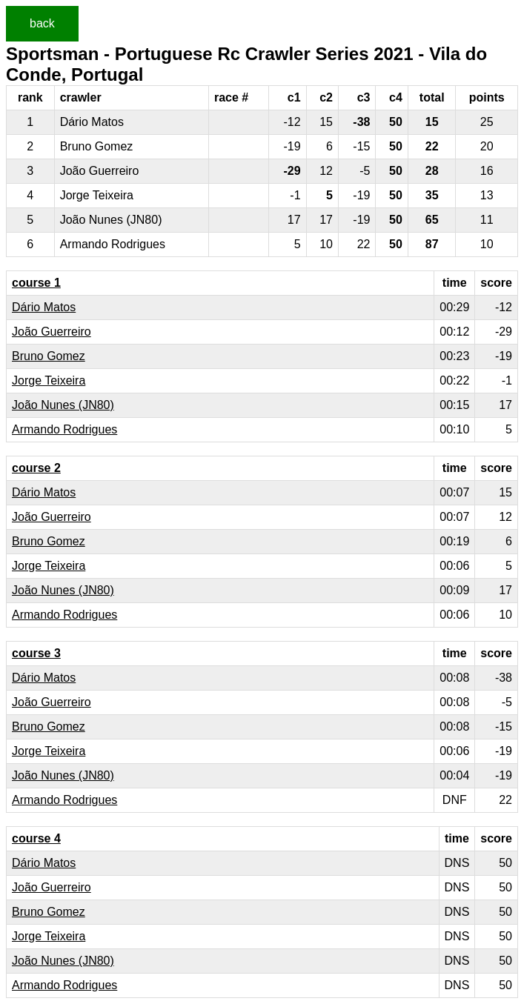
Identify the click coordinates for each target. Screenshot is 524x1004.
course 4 (36, 838)
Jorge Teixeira (48, 380)
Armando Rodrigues (64, 429)
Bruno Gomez (48, 356)
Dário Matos (44, 307)
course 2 (36, 468)
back (42, 23)
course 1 (36, 282)
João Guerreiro (51, 331)
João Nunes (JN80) (63, 405)
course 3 (36, 653)
